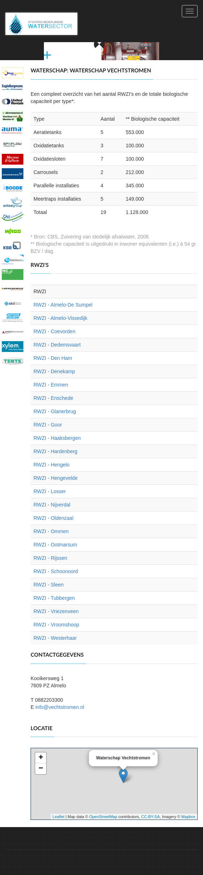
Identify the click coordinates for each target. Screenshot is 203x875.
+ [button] (41, 758)
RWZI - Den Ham (52, 358)
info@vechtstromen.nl (59, 707)
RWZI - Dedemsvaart (57, 345)
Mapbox (188, 816)
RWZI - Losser (49, 491)
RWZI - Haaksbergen (57, 438)
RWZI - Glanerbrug (54, 411)
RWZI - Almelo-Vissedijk (60, 318)
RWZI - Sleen (48, 585)
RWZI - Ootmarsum (55, 545)
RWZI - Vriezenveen (55, 611)
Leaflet (58, 816)
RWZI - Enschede (53, 398)
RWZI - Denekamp (54, 371)
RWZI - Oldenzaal (53, 518)
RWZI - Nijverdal (51, 505)
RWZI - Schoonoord (55, 571)
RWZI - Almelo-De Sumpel (63, 305)
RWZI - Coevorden (54, 331)
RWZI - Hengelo (51, 465)
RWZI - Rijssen (50, 558)
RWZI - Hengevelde (55, 478)
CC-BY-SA (150, 816)
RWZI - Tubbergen (54, 598)
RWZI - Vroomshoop (56, 625)
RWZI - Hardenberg (55, 451)
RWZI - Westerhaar (55, 638)
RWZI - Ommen (51, 531)
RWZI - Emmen (50, 385)
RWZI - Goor (47, 425)
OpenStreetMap (103, 816)
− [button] (41, 768)
